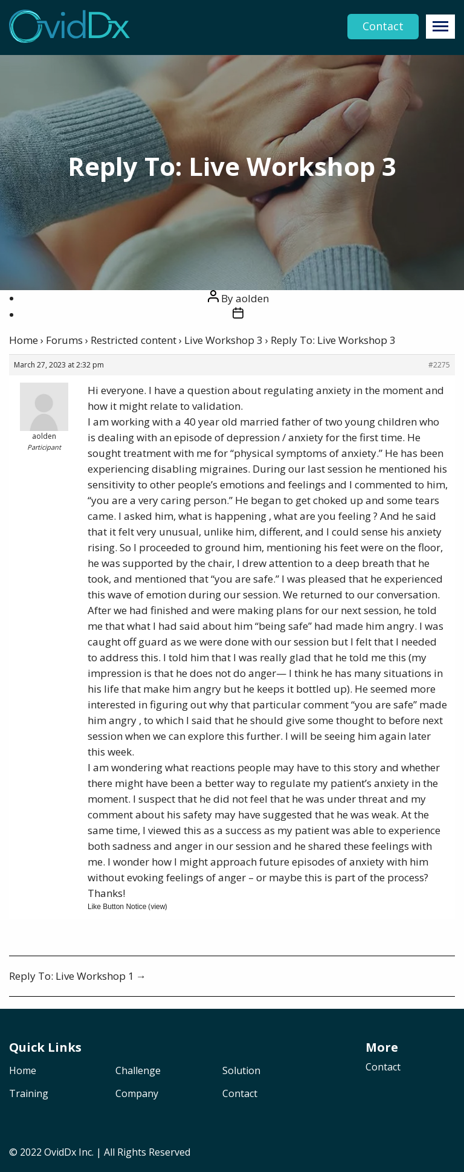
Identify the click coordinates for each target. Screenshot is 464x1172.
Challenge (138, 1071)
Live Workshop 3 (223, 340)
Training (28, 1094)
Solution (241, 1071)
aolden (252, 298)
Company (136, 1094)
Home (23, 340)
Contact (383, 26)
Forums (64, 340)
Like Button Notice (117, 906)
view (157, 906)
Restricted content (133, 340)
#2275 (439, 365)
